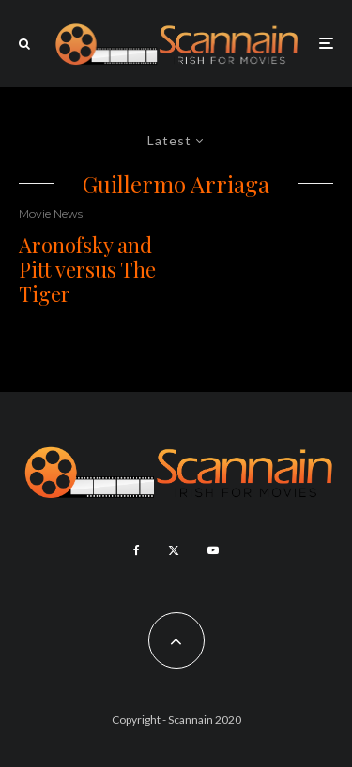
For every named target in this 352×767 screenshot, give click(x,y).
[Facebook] (136, 550)
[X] (173, 550)
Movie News (51, 213)
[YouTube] (213, 550)
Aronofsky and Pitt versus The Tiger (87, 270)
